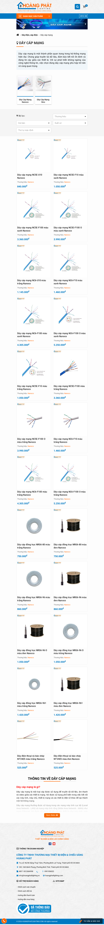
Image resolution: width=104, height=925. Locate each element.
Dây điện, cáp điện (30, 35)
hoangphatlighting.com (54, 876)
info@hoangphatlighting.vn (29, 876)
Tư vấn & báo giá (89, 921)
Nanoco (31, 182)
